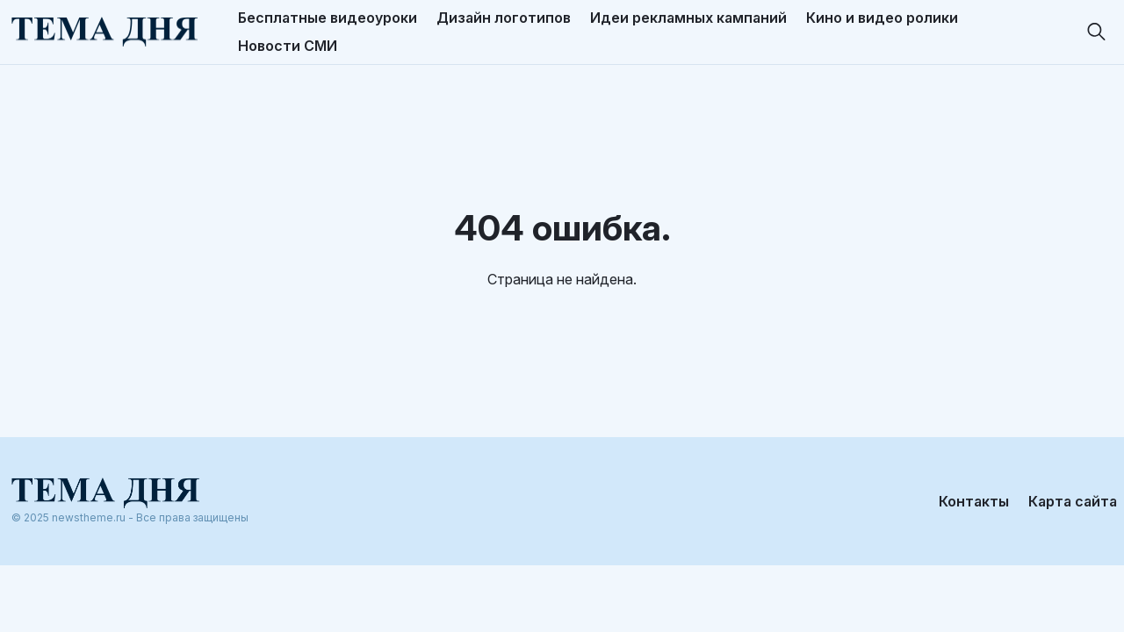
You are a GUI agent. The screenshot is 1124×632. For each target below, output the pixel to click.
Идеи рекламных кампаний (688, 17)
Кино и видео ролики (882, 17)
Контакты (974, 496)
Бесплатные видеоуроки (327, 17)
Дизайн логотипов (503, 17)
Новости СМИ (287, 45)
